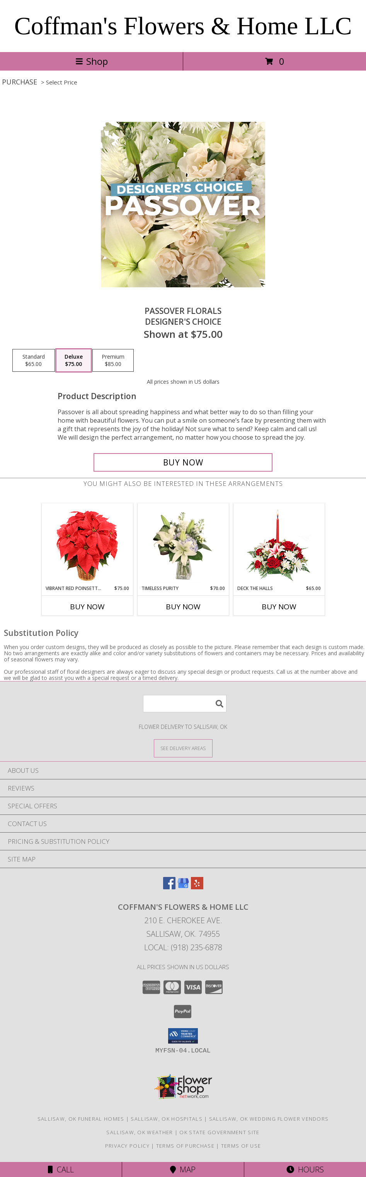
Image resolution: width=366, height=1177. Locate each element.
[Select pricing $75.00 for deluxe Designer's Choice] (73, 360)
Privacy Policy (127, 1145)
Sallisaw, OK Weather (139, 1132)
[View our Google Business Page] (183, 886)
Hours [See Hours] (305, 1169)
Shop (91, 61)
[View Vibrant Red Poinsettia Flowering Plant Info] (87, 544)
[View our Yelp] (197, 886)
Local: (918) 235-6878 (183, 947)
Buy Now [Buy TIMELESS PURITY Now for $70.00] (183, 607)
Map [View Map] (183, 1169)
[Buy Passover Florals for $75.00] (183, 462)
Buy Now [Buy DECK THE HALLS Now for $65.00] (279, 607)
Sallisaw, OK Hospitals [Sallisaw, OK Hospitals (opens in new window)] (167, 1118)
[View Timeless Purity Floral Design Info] (183, 544)
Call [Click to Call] (61, 1169)
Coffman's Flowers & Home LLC (183, 26)
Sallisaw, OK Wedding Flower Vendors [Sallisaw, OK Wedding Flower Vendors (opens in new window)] (269, 1118)
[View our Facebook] (169, 886)
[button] (183, 1036)
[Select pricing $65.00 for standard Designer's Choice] (33, 360)
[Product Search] (184, 703)
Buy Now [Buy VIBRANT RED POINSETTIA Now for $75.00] (87, 607)
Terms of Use (241, 1145)
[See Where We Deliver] (183, 748)
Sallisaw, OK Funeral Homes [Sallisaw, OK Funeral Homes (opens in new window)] (80, 1118)
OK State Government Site (219, 1132)
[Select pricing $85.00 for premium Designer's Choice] (113, 360)
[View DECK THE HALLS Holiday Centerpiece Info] (279, 544)
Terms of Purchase (185, 1145)
